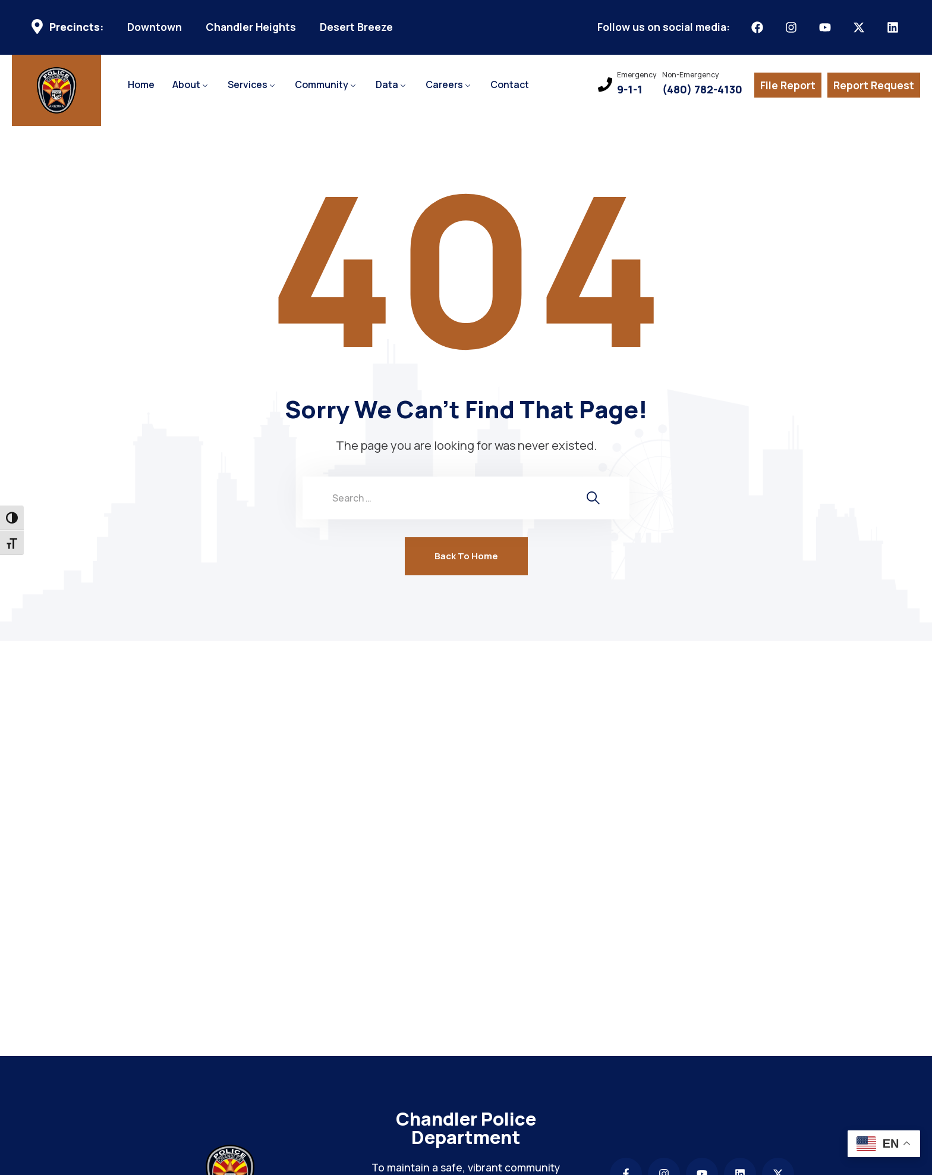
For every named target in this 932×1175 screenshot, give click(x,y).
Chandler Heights (251, 27)
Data (387, 84)
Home (141, 84)
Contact (509, 84)
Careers (444, 84)
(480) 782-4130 (702, 89)
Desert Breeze (356, 27)
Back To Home (466, 556)
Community (321, 84)
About (186, 84)
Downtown (154, 27)
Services (247, 84)
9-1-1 (630, 89)
